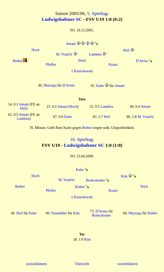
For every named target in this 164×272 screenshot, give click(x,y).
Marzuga (50, 85)
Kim (124, 176)
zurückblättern (36, 264)
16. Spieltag (81, 139)
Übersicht (82, 264)
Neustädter (59, 213)
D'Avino (142, 61)
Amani (71, 44)
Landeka (95, 54)
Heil (126, 50)
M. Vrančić (64, 54)
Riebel (17, 61)
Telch (82, 60)
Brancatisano (95, 180)
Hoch (35, 50)
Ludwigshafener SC (62, 19)
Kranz (112, 64)
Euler (100, 86)
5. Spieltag (97, 13)
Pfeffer (51, 64)
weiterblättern (128, 264)
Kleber (80, 187)
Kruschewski (83, 71)
